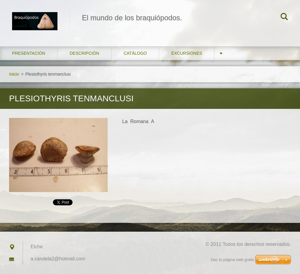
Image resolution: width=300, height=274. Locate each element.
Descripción (84, 53)
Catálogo (135, 53)
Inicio (14, 74)
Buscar (284, 17)
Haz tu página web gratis (232, 259)
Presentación (28, 53)
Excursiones (186, 53)
